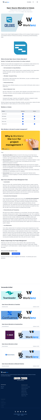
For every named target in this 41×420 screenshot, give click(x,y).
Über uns (2, 387)
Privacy (22, 415)
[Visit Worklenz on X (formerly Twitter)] (15, 411)
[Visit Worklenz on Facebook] (18, 411)
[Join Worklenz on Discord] (25, 411)
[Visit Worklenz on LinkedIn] (20, 411)
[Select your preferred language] (34, 2)
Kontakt (2, 389)
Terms (18, 415)
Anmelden (29, 2)
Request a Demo (16, 253)
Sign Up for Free (5, 253)
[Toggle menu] (37, 2)
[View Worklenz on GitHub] (23, 411)
